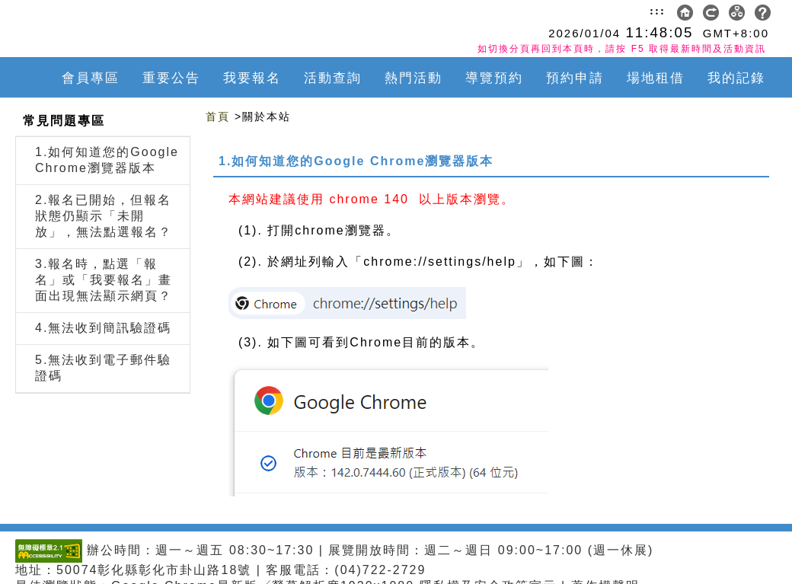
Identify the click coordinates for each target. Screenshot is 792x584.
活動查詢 (333, 78)
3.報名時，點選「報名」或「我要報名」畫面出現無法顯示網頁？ (103, 279)
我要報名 (252, 78)
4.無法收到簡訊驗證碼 (103, 327)
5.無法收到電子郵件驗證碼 (103, 367)
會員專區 (91, 78)
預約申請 (575, 78)
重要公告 (171, 78)
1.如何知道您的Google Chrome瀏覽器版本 (107, 159)
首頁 (218, 116)
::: (658, 11)
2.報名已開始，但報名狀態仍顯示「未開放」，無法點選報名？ (103, 215)
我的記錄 (736, 78)
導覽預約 (494, 78)
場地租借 (656, 78)
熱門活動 (413, 78)
